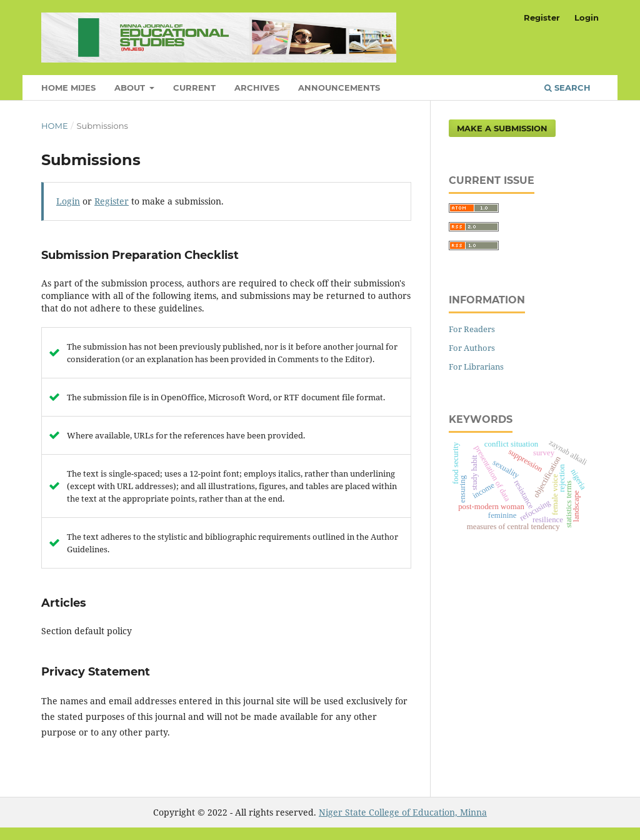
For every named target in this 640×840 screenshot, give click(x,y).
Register (542, 18)
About (131, 88)
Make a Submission (502, 128)
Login (586, 18)
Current (194, 88)
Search (567, 88)
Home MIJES (68, 88)
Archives (256, 88)
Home (54, 126)
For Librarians (476, 366)
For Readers (472, 329)
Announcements (339, 88)
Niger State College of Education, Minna (403, 812)
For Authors (472, 347)
